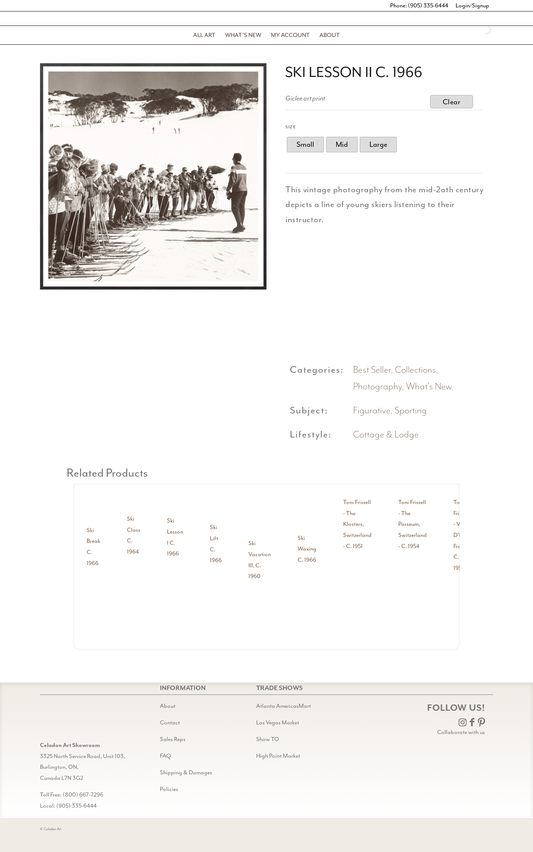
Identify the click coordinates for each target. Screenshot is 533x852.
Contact (170, 722)
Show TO (267, 739)
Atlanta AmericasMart (283, 706)
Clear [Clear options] (452, 101)
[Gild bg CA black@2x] (59, 721)
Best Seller (372, 370)
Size (290, 127)
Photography (377, 386)
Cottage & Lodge (386, 434)
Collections (415, 370)
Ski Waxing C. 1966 (307, 549)
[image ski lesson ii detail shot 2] (388, 276)
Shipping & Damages (186, 772)
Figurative (371, 410)
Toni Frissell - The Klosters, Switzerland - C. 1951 (357, 524)
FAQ (165, 756)
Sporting (411, 410)
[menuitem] (204, 35)
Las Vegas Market (277, 722)
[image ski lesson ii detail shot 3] (460, 276)
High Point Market (278, 756)
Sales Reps (172, 739)
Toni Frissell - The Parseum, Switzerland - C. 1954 (412, 524)
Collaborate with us (461, 732)
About (167, 706)
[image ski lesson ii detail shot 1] (317, 276)
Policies (169, 789)
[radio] (305, 144)
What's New (429, 386)
